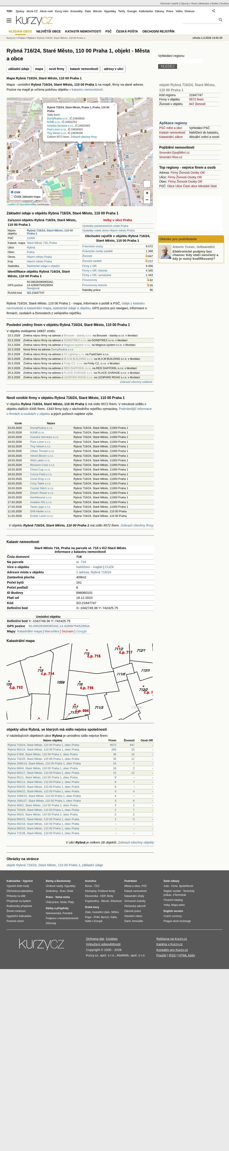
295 (113, 749)
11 (133, 759)
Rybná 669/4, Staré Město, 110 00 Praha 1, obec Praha (43, 768)
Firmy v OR (89, 266)
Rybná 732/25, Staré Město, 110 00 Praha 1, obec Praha (43, 759)
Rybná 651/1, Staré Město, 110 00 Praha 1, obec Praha (43, 777)
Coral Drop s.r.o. (40, 478)
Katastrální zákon (171, 137)
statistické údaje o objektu (72, 308)
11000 (31, 238)
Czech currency (173, 916)
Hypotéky (110, 11)
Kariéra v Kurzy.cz (169, 944)
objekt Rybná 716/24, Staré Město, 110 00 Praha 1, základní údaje (55, 865)
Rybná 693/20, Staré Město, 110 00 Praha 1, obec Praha (43, 786)
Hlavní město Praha (39, 256)
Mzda (63, 902)
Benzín (105, 917)
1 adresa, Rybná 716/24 (93, 572)
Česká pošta (127, 31)
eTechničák (179, 894)
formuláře (137, 921)
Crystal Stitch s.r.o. (42, 488)
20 (133, 749)
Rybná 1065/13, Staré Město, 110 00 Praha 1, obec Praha (44, 763)
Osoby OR (197, 172)
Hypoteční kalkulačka (19, 916)
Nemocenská (53, 913)
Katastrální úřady (134, 896)
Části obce (190, 186)
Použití (161, 955)
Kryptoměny (92, 901)
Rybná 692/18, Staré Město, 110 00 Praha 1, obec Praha (43, 823)
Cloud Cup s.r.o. (40, 469)
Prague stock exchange (177, 921)
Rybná (31, 247)
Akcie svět (46, 11)
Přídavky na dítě (16, 896)
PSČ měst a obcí (170, 128)
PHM (96, 917)
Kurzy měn (61, 11)
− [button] (147, 200)
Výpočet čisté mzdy (18, 886)
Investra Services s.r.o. (60, 125)
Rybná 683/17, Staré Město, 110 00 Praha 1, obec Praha (43, 772)
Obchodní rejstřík (169, 3)
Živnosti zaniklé (92, 261)
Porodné (67, 913)
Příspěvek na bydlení (19, 901)
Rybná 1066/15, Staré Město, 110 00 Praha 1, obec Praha (44, 796)
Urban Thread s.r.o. (42, 451)
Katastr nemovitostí (172, 132)
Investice (90, 881)
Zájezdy (184, 3)
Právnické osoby (92, 246)
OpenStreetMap (27, 204)
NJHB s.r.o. (53, 122)
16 (133, 754)
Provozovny (89, 280)
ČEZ (96, 886)
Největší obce (48, 31)
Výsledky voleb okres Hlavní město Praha (108, 230)
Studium (224, 3)
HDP (103, 896)
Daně (127, 921)
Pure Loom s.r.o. (56, 129)
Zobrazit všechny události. (136, 382)
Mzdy (110, 896)
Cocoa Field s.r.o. (41, 474)
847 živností (197, 104)
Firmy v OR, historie (94, 270)
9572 (113, 745)
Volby (167, 905)
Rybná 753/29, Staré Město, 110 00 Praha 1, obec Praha (43, 809)
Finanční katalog (173, 899)
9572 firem (196, 99)
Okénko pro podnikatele (178, 239)
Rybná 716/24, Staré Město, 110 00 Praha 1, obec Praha (43, 745)
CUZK (109, 567)
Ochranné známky (134, 901)
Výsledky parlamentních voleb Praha (105, 225)
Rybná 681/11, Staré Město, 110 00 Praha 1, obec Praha (43, 782)
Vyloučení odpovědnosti (103, 944)
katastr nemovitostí (84, 69)
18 (114, 768)
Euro (62, 891)
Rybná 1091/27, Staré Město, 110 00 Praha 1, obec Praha (44, 800)
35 (114, 759)
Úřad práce (52, 902)
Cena (174, 886)
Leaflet (11, 204)
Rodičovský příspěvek (19, 906)
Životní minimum (16, 911)
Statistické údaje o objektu (43, 266)
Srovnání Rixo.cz (170, 157)
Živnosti (87, 256)
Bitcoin (97, 11)
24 (114, 763)
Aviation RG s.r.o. (41, 502)
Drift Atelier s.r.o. (40, 511)
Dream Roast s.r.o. (42, 492)
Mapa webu (178, 905)
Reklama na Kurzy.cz (171, 938)
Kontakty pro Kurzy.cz (172, 950)
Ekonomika (91, 896)
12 (133, 772)
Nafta (114, 917)
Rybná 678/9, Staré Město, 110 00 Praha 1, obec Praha (43, 754)
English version (173, 911)
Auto (166, 886)
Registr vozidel (172, 891)
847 (132, 745)
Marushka (51, 631)
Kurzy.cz (11, 38)
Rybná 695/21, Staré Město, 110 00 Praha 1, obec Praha (43, 819)
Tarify (121, 11)
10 (114, 772)
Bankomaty (63, 881)
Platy (71, 902)
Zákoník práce (132, 911)
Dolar (70, 891)
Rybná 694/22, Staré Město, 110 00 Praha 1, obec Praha (43, 791)
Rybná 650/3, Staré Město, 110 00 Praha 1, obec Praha (43, 814)
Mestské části (207, 186)
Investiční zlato (100, 912)
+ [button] (147, 193)
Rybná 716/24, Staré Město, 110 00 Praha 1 (61, 38)
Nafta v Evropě (93, 921)
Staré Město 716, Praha (42, 242)
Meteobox (204, 3)
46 (114, 754)
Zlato (88, 11)
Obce (170, 186)
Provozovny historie (94, 285)
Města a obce (132, 886)
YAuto (194, 3)
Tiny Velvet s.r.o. (56, 132)
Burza (88, 886)
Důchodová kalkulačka (20, 891)
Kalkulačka (146, 11)
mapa (39, 69)
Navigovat (33, 288)
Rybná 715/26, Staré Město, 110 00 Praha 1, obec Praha (43, 833)
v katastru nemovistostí (86, 89)
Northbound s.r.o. (41, 497)
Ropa (88, 917)
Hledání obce (20, 31)
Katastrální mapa (29, 631)
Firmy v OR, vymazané (96, 275)
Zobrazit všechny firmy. (83, 136)
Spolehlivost (186, 886)
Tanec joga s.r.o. (40, 506)
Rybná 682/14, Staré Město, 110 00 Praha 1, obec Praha (43, 749)
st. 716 (81, 562)
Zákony (159, 11)
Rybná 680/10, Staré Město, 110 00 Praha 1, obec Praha (43, 828)
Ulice (178, 186)
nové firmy (56, 69)
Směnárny (52, 891)
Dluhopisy (90, 891)
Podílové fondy (106, 891)
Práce (170, 11)
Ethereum (116, 901)
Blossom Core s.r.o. (42, 465)
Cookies (112, 938)
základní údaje (18, 69)
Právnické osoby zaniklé (97, 251)
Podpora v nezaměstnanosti (62, 918)
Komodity (76, 11)
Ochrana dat (95, 938)
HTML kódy (186, 955)
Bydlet (215, 3)
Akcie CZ (32, 11)
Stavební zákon (133, 916)
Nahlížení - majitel (89, 567)
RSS (172, 955)
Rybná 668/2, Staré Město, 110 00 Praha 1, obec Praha (43, 805)
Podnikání (130, 881)
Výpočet (27, 881)
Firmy (174, 172)
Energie (132, 11)
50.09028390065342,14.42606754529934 (59, 626)
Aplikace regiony (173, 123)
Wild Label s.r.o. (40, 460)
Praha (30, 252)
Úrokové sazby (54, 886)
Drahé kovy (92, 907)
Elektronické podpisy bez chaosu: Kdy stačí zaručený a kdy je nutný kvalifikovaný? (195, 254)
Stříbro (115, 912)
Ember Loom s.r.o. (41, 516)
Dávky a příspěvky (57, 908)
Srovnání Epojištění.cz (174, 152)
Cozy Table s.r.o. (40, 483)
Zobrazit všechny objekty (136, 842)
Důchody (51, 923)
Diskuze (190, 11)
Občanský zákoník (135, 906)
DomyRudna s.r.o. (57, 118)
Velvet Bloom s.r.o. (42, 455)
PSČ (108, 31)
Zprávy (20, 11)
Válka (179, 11)
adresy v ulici (113, 69)
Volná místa (62, 897)
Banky (50, 881)
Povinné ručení (15, 921)
